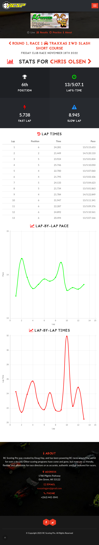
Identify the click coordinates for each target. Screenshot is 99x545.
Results (42, 32)
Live (31, 32)
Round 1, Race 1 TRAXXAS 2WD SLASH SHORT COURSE (49, 46)
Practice (55, 32)
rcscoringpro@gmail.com (49, 488)
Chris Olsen (71, 62)
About (67, 32)
